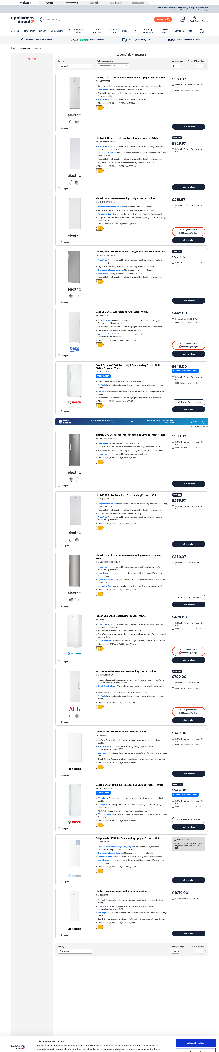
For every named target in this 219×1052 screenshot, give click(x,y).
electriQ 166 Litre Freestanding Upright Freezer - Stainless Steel (130, 251)
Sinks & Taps (113, 31)
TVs (135, 31)
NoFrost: (103, 798)
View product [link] (189, 126)
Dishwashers (57, 31)
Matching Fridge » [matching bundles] (188, 233)
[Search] (106, 19)
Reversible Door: (106, 640)
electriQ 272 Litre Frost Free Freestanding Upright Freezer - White (131, 77)
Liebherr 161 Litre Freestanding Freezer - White (121, 731)
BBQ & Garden (165, 31)
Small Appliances (98, 31)
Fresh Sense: (105, 814)
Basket (205, 19)
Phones (125, 31)
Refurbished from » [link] (188, 402)
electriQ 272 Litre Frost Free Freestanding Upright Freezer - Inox (130, 434)
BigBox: (103, 804)
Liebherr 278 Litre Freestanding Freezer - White (121, 891)
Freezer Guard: (105, 334)
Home (13, 48)
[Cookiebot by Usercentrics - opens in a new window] (18, 1046)
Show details (146, 1046)
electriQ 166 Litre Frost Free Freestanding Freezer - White (127, 495)
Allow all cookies (195, 1028)
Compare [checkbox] (65, 128)
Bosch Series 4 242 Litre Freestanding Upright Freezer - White (129, 784)
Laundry (43, 31)
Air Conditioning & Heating (77, 31)
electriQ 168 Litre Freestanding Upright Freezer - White (125, 198)
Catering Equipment (148, 31)
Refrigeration (29, 31)
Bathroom (180, 31)
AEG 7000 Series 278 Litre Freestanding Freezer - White (126, 671)
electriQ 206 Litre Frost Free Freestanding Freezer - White (127, 138)
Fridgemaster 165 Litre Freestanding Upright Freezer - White (128, 838)
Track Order (195, 19)
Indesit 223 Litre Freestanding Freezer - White (121, 615)
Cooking (15, 31)
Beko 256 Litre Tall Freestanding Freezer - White (122, 311)
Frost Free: (104, 320)
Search (163, 19)
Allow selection (195, 1037)
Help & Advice (203, 31)
